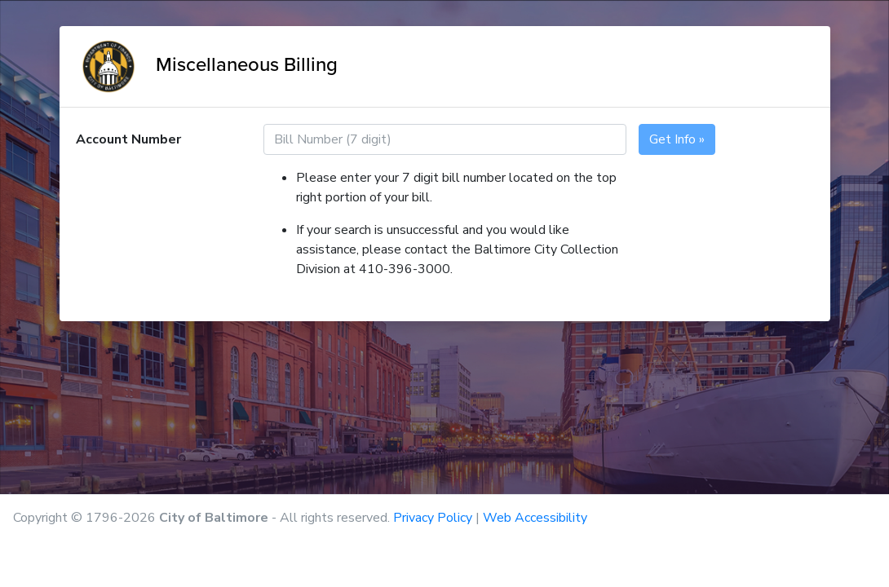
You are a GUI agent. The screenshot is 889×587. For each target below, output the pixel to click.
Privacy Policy (432, 518)
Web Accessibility (535, 518)
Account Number (128, 139)
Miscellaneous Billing (207, 64)
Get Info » (677, 139)
